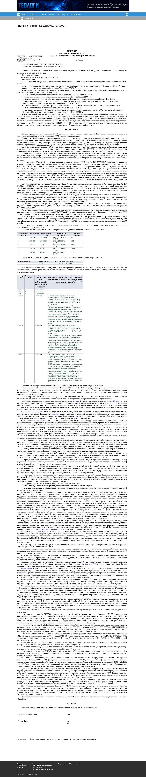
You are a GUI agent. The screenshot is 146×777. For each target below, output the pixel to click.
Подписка (61, 764)
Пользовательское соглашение (42, 766)
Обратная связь (74, 764)
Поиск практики (50, 15)
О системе (35, 764)
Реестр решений (66, 15)
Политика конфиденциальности (43, 769)
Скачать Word (28, 18)
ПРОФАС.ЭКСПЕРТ (28, 14)
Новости (79, 15)
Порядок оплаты (37, 767)
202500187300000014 (55, 25)
